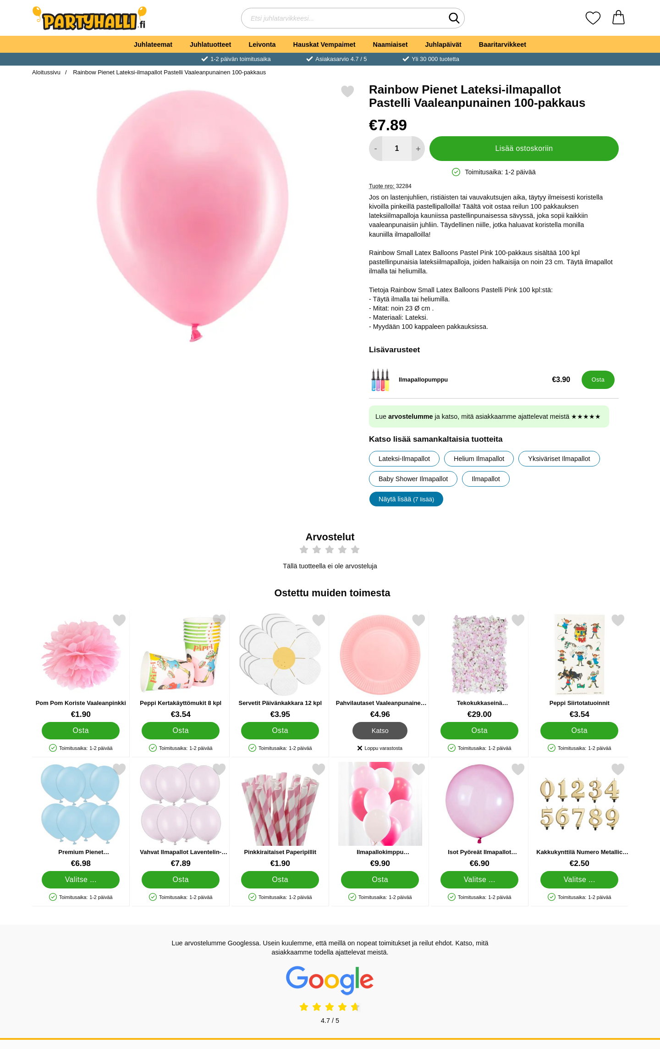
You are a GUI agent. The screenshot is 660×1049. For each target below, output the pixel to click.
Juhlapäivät (443, 44)
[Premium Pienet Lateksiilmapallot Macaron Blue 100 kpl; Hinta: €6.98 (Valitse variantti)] (81, 815)
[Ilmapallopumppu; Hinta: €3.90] (473, 379)
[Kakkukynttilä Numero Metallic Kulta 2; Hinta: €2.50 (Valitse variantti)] (579, 815)
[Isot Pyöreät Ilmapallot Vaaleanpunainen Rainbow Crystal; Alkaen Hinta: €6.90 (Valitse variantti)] (479, 815)
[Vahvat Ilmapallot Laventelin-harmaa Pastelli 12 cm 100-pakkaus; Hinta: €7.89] (181, 815)
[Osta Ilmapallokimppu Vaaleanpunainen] (380, 879)
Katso (380, 730)
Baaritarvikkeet (502, 44)
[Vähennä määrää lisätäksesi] (375, 148)
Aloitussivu (46, 72)
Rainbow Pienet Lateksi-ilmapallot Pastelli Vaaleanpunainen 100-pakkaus (169, 72)
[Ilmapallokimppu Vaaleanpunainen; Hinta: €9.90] (380, 815)
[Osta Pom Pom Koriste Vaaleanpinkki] (81, 730)
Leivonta (261, 44)
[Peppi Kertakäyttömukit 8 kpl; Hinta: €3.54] (181, 666)
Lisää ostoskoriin (524, 148)
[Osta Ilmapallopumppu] (598, 380)
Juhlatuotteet (210, 44)
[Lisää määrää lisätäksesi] (418, 148)
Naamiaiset (390, 44)
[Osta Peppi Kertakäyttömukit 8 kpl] (181, 730)
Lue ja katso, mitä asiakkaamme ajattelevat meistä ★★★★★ (488, 416)
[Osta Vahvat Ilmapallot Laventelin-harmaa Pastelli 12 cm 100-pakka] (181, 879)
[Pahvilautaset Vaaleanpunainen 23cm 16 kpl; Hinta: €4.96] (380, 666)
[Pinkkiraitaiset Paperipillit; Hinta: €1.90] (280, 815)
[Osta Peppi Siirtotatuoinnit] (579, 730)
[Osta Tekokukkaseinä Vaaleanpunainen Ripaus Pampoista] (479, 730)
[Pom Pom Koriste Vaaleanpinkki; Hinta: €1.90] (81, 666)
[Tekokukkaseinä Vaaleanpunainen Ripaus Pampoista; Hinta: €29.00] (479, 666)
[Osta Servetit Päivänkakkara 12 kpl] (280, 730)
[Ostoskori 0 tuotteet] (618, 18)
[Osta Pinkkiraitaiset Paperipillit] (280, 879)
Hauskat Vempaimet (324, 44)
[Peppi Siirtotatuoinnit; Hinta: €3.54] (579, 666)
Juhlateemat (153, 44)
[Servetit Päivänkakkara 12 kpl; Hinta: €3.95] (280, 666)
